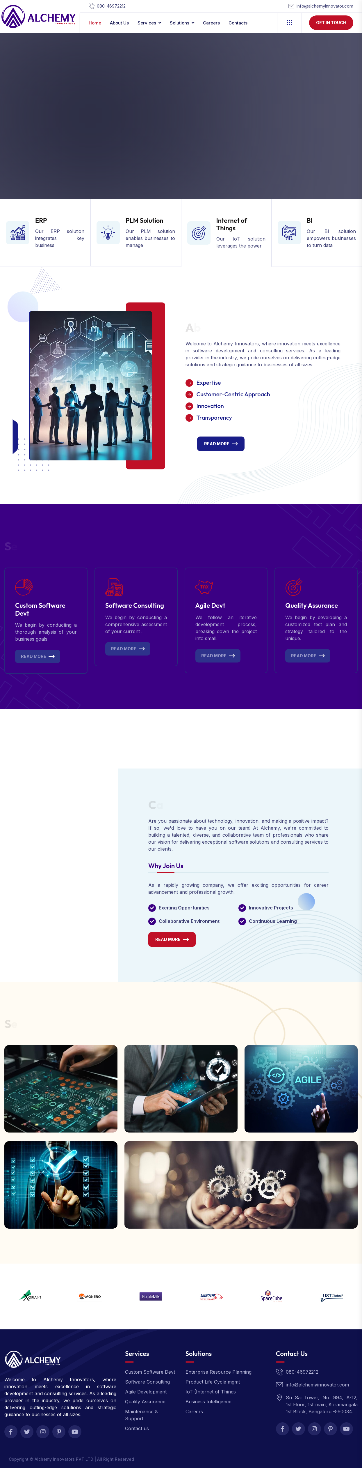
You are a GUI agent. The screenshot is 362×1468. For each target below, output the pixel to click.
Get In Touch (331, 22)
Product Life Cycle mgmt (213, 1382)
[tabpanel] (238, 914)
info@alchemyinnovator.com (325, 6)
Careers (211, 23)
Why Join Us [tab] (165, 866)
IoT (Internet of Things (211, 1392)
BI (310, 220)
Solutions (179, 23)
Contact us (137, 1428)
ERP (41, 220)
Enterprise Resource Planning (219, 1372)
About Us (119, 23)
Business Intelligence (208, 1402)
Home (95, 23)
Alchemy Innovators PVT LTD (64, 1459)
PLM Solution (144, 220)
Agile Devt (210, 605)
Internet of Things (231, 224)
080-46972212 (111, 6)
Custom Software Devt (40, 609)
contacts (238, 23)
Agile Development (146, 1392)
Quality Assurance (311, 605)
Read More (216, 443)
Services (147, 23)
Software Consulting (134, 605)
